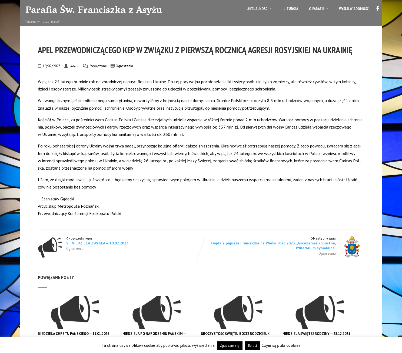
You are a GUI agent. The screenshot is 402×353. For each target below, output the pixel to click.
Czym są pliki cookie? (281, 345)
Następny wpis (282, 243)
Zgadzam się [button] (229, 345)
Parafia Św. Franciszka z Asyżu (93, 11)
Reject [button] (252, 345)
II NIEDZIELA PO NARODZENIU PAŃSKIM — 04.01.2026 (153, 336)
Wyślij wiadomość (353, 8)
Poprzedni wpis (119, 241)
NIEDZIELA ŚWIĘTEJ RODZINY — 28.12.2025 (316, 333)
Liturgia (291, 8)
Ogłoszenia (124, 66)
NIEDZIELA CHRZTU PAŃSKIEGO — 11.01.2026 (73, 333)
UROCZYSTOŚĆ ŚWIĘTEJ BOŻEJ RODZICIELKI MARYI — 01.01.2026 (236, 336)
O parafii (318, 8)
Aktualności (260, 8)
